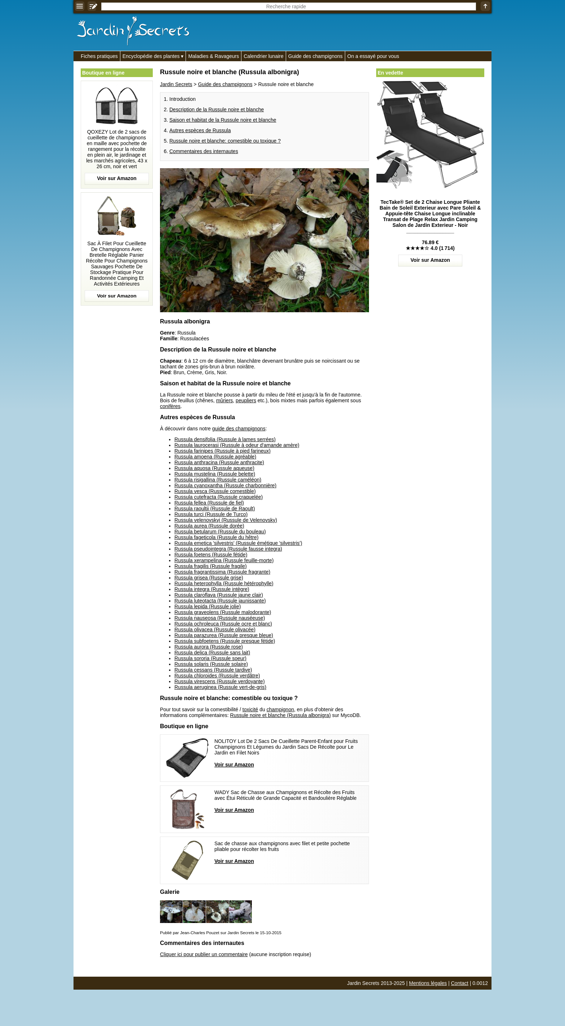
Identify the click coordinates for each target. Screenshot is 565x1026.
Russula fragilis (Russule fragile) (210, 566)
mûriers (224, 400)
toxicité (250, 709)
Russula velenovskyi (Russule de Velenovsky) (225, 520)
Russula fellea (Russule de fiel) (209, 503)
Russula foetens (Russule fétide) (210, 554)
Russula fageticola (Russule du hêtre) (216, 537)
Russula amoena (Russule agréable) (215, 457)
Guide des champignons (315, 56)
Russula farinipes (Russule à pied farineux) (222, 451)
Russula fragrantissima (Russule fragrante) (222, 572)
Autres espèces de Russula (200, 130)
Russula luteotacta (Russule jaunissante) (220, 601)
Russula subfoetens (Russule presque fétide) (224, 641)
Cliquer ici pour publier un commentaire (204, 954)
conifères (170, 406)
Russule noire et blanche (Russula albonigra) (280, 715)
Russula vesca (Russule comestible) (215, 491)
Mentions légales (428, 983)
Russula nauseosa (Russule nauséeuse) (219, 618)
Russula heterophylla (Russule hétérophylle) (223, 583)
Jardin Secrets (176, 84)
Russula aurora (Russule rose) (208, 647)
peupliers (246, 400)
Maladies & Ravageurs (213, 56)
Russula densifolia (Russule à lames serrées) (225, 439)
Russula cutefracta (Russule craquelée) (218, 497)
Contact (459, 983)
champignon (280, 709)
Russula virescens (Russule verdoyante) (219, 681)
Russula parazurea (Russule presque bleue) (223, 635)
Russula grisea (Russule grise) (208, 578)
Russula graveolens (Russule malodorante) (222, 612)
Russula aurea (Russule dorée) (209, 526)
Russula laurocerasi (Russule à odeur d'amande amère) (236, 445)
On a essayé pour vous (373, 56)
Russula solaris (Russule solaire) (211, 664)
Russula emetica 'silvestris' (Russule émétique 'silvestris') (238, 543)
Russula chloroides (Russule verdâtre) (217, 675)
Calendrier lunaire (264, 56)
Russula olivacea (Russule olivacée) (214, 629)
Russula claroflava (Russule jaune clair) (218, 595)
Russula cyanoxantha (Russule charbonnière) (225, 485)
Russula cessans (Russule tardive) (213, 670)
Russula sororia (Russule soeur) (210, 658)
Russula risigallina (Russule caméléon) (217, 480)
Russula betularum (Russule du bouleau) (220, 531)
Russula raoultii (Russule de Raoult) (214, 508)
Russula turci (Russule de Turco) (211, 514)
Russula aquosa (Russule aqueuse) (214, 468)
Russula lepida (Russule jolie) (207, 606)
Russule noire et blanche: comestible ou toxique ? (225, 141)
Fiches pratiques (99, 56)
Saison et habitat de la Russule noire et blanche (222, 120)
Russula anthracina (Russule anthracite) (219, 462)
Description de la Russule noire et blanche (216, 109)
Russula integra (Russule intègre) (211, 589)
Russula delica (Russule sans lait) (212, 652)
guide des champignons (239, 428)
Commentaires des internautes (203, 151)
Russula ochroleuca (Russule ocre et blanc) (223, 624)
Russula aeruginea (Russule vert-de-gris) (220, 687)
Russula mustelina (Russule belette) (214, 474)
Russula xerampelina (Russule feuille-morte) (223, 560)
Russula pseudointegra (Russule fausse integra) (228, 549)
